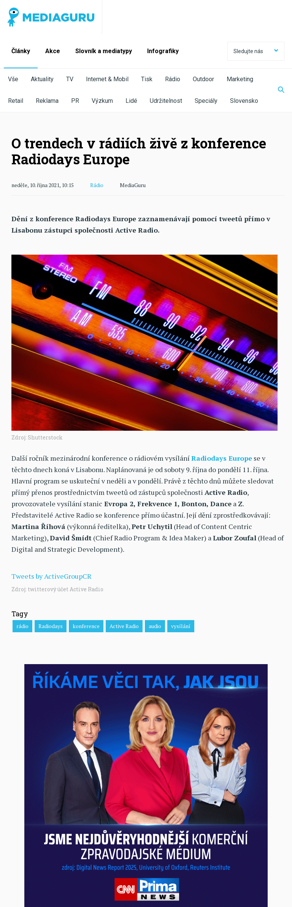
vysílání (180, 626)
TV (69, 79)
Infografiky (163, 51)
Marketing (240, 79)
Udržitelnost (166, 100)
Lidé (131, 100)
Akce (52, 51)
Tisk (146, 79)
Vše (13, 79)
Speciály (206, 100)
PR (75, 100)
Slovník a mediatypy (103, 51)
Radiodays (50, 626)
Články (20, 51)
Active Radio (124, 626)
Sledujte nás (255, 51)
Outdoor (203, 79)
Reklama (47, 100)
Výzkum (102, 100)
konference (86, 626)
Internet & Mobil (107, 79)
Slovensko (244, 100)
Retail (15, 100)
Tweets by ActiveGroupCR (51, 576)
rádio (22, 626)
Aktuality (42, 79)
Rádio (172, 79)
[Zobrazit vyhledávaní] (276, 90)
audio (155, 626)
